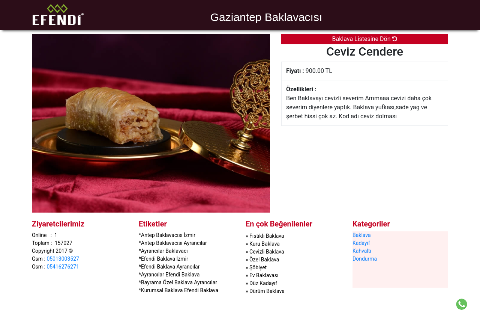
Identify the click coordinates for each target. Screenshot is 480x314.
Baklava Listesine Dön (365, 38)
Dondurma (364, 258)
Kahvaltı (361, 251)
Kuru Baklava (264, 244)
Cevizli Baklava (266, 252)
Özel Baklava (264, 260)
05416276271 (62, 266)
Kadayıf (361, 243)
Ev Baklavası (263, 275)
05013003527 (62, 258)
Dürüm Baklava (267, 291)
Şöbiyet (258, 267)
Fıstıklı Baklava (266, 236)
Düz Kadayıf (263, 283)
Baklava (361, 235)
